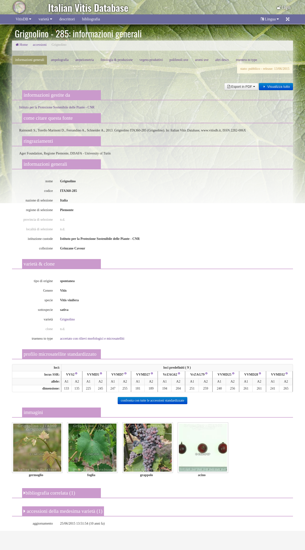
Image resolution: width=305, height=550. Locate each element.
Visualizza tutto (276, 87)
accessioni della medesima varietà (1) (63, 511)
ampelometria (84, 60)
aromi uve (201, 60)
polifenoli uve (179, 60)
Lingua (270, 19)
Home (22, 45)
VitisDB (23, 19)
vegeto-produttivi (151, 60)
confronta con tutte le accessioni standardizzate (152, 400)
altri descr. (222, 60)
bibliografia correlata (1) (49, 493)
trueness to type (246, 60)
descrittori (67, 19)
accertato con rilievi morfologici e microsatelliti (92, 338)
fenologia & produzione (117, 60)
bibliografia (91, 19)
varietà (45, 19)
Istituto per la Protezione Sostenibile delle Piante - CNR (56, 107)
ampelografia (60, 60)
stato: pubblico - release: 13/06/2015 (264, 69)
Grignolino (67, 319)
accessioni (40, 45)
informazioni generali (29, 60)
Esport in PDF (241, 87)
